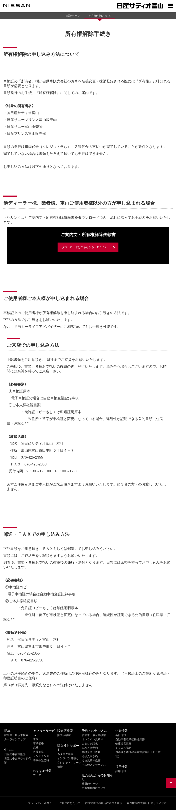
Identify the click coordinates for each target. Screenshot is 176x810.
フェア (37, 775)
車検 (35, 739)
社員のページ (72, 15)
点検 (35, 747)
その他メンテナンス (94, 764)
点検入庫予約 (90, 756)
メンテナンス (41, 756)
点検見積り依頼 (91, 760)
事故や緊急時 (41, 760)
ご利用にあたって (69, 803)
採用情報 (120, 771)
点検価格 (38, 751)
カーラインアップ (15, 739)
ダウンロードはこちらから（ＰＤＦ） (84, 247)
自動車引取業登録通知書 (130, 739)
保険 (60, 766)
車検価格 (38, 743)
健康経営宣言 (123, 743)
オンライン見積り (68, 758)
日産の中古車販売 (15, 754)
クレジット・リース (69, 762)
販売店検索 (64, 735)
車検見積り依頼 (91, 752)
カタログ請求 (65, 754)
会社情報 (120, 735)
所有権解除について (100, 15)
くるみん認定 (123, 747)
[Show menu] (170, 5)
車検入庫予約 (90, 747)
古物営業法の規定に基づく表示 (103, 803)
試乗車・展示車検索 (16, 735)
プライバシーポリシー (41, 803)
